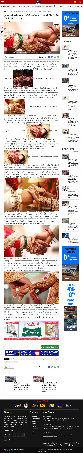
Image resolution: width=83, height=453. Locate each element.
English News (5, 6)
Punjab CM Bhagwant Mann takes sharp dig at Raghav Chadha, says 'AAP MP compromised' (73, 122)
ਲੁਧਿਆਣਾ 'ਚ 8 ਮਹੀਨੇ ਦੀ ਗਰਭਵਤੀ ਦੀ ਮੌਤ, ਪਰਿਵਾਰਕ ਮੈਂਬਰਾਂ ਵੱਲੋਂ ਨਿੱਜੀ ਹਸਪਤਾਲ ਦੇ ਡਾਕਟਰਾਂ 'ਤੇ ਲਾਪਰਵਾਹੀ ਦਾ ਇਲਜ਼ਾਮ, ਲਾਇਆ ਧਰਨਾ (73, 210)
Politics (13, 6)
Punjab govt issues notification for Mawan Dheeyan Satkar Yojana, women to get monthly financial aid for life (73, 105)
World (32, 431)
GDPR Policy (40, 451)
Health (77, 6)
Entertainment (36, 6)
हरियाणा (51, 6)
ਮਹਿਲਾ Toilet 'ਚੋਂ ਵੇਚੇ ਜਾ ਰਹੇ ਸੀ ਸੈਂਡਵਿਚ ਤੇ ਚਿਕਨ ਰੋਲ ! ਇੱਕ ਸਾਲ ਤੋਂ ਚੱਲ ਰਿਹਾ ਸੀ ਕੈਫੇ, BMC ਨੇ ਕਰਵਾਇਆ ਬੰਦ (73, 226)
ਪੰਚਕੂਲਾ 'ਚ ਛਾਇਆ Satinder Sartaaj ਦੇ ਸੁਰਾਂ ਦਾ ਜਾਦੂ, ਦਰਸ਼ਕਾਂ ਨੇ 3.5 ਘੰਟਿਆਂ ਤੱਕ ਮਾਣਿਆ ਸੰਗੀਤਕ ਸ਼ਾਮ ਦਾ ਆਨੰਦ (73, 241)
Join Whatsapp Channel (50, 347)
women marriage (52, 359)
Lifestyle (33, 423)
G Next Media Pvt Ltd (9, 450)
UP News (45, 6)
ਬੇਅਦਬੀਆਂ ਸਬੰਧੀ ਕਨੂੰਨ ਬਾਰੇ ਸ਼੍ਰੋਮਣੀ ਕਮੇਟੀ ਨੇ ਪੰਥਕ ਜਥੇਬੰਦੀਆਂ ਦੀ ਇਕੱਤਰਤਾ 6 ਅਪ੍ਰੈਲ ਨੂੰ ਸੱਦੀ (73, 194)
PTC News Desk (14, 21)
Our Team (62, 449)
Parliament (15, 359)
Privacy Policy (69, 449)
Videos (28, 6)
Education (71, 6)
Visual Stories (21, 6)
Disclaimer (56, 449)
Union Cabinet (25, 359)
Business (33, 416)
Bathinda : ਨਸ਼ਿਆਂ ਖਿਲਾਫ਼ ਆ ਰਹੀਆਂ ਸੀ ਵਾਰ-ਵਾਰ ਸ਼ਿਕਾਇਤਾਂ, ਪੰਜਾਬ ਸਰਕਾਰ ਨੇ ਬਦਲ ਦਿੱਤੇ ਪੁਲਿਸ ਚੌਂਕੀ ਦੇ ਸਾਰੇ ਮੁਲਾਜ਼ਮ (73, 163)
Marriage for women (11, 361)
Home (5, 11)
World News (62, 6)
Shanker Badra (27, 21)
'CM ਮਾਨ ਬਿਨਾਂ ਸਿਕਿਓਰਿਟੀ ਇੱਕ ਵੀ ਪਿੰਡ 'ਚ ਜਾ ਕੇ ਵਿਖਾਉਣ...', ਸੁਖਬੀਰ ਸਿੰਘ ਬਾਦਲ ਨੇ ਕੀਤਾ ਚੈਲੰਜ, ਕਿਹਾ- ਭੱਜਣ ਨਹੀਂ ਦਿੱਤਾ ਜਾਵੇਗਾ (73, 179)
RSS (45, 451)
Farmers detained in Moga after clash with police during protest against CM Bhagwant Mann (73, 71)
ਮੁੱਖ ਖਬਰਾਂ (11, 11)
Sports (33, 434)
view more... (75, 42)
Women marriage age (38, 359)
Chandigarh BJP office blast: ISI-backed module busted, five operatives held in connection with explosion (73, 88)
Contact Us (50, 449)
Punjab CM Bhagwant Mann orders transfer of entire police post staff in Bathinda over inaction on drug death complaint (73, 55)
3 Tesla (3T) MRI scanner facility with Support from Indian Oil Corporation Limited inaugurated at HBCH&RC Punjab (73, 138)
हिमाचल (55, 6)
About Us (43, 449)
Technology (34, 429)
